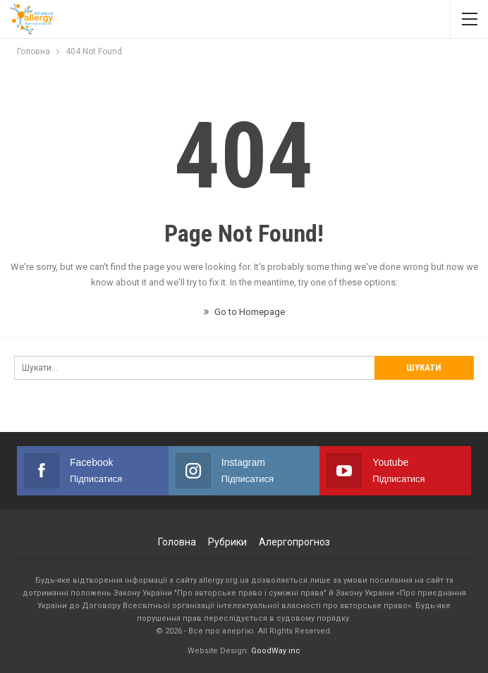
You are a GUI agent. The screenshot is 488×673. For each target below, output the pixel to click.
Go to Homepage (244, 312)
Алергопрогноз (294, 542)
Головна (177, 542)
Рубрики (227, 542)
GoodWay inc (275, 650)
